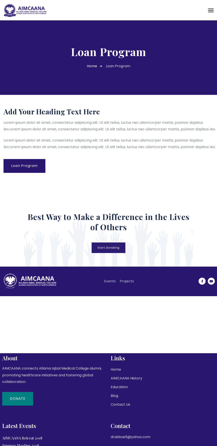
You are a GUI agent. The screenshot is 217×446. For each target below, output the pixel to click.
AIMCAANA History (126, 425)
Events (110, 271)
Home (116, 416)
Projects (127, 271)
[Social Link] (202, 271)
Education (119, 434)
